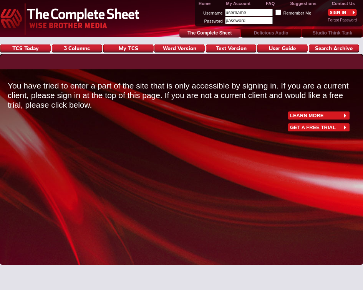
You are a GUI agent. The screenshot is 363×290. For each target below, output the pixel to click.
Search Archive (334, 48)
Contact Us (343, 3)
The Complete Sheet (72, 18)
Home (205, 3)
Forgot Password (342, 20)
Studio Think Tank (332, 33)
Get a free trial (313, 127)
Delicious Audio (271, 33)
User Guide (282, 48)
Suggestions (303, 3)
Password (213, 21)
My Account (238, 3)
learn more (306, 115)
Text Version (231, 48)
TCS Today (25, 48)
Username (213, 13)
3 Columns (77, 48)
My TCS (128, 48)
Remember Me (297, 13)
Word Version (179, 48)
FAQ (270, 3)
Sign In (342, 12)
